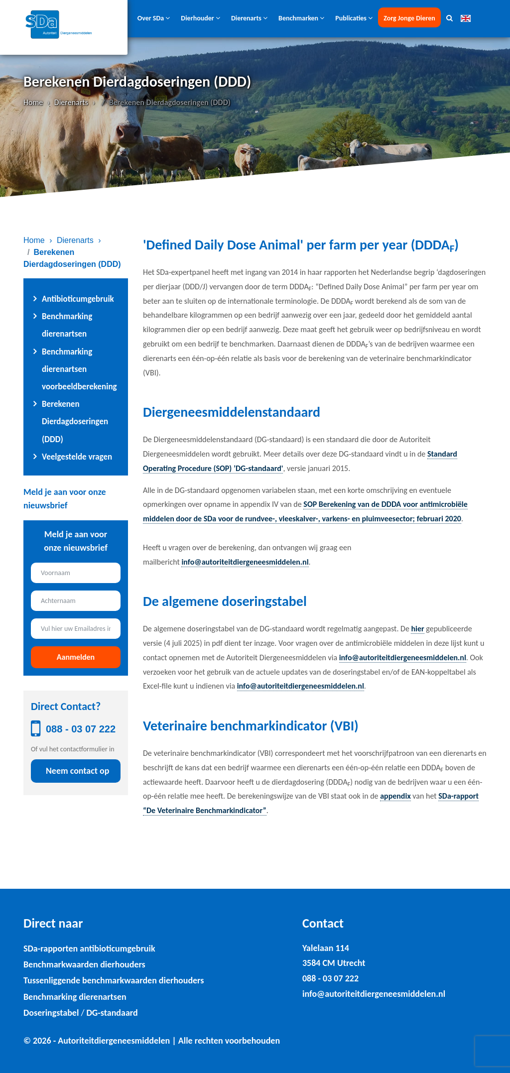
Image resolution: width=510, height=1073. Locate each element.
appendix (395, 796)
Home (33, 102)
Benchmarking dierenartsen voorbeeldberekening (79, 369)
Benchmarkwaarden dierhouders (84, 964)
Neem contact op (77, 770)
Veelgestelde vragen (77, 457)
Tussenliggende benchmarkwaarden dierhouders (113, 980)
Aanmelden (76, 657)
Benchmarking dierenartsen (75, 996)
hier (417, 628)
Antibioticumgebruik (78, 299)
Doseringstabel (51, 1012)
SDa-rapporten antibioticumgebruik (89, 948)
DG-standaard (111, 1012)
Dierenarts (71, 102)
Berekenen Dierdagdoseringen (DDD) (75, 421)
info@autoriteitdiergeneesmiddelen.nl (244, 562)
